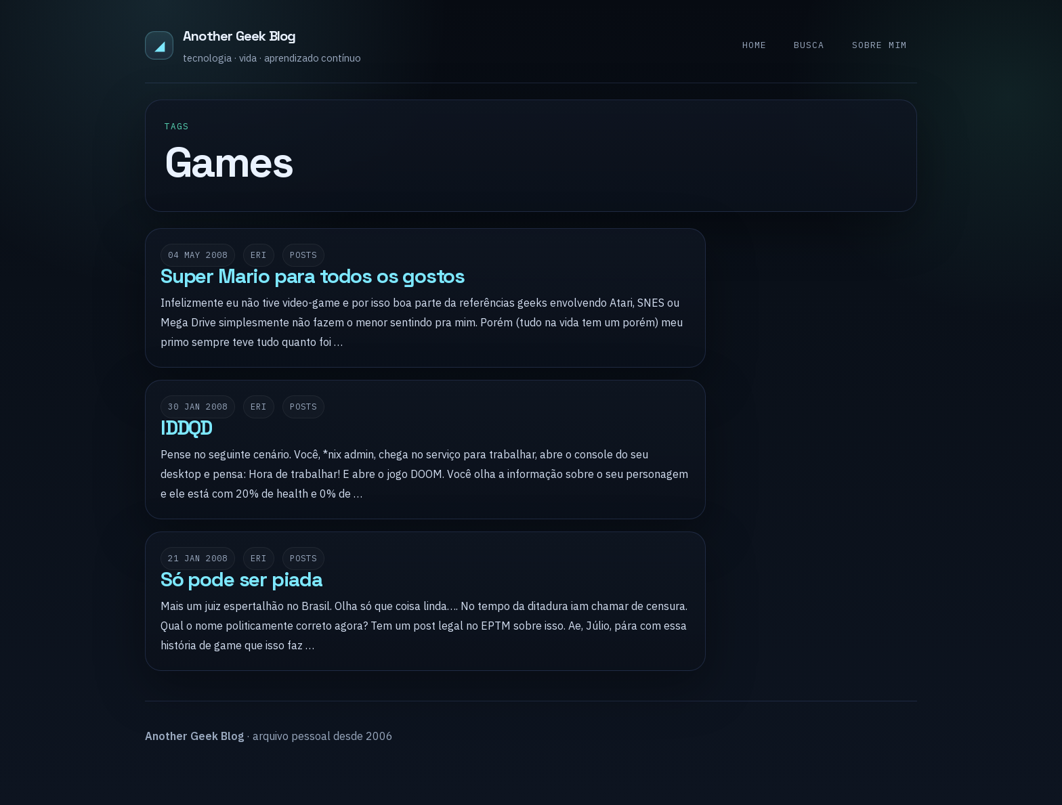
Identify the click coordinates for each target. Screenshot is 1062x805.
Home (754, 45)
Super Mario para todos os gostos (313, 276)
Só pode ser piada (241, 579)
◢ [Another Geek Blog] (159, 45)
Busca (809, 45)
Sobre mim (879, 45)
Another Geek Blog (239, 36)
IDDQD (186, 428)
